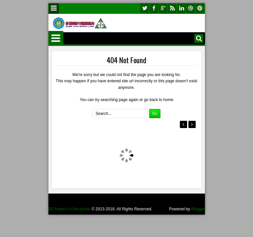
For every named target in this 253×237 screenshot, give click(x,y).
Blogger (198, 209)
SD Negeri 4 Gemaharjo (69, 209)
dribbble (190, 8)
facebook (154, 8)
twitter (144, 8)
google (163, 8)
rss (172, 8)
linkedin (181, 8)
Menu (53, 8)
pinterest (200, 8)
